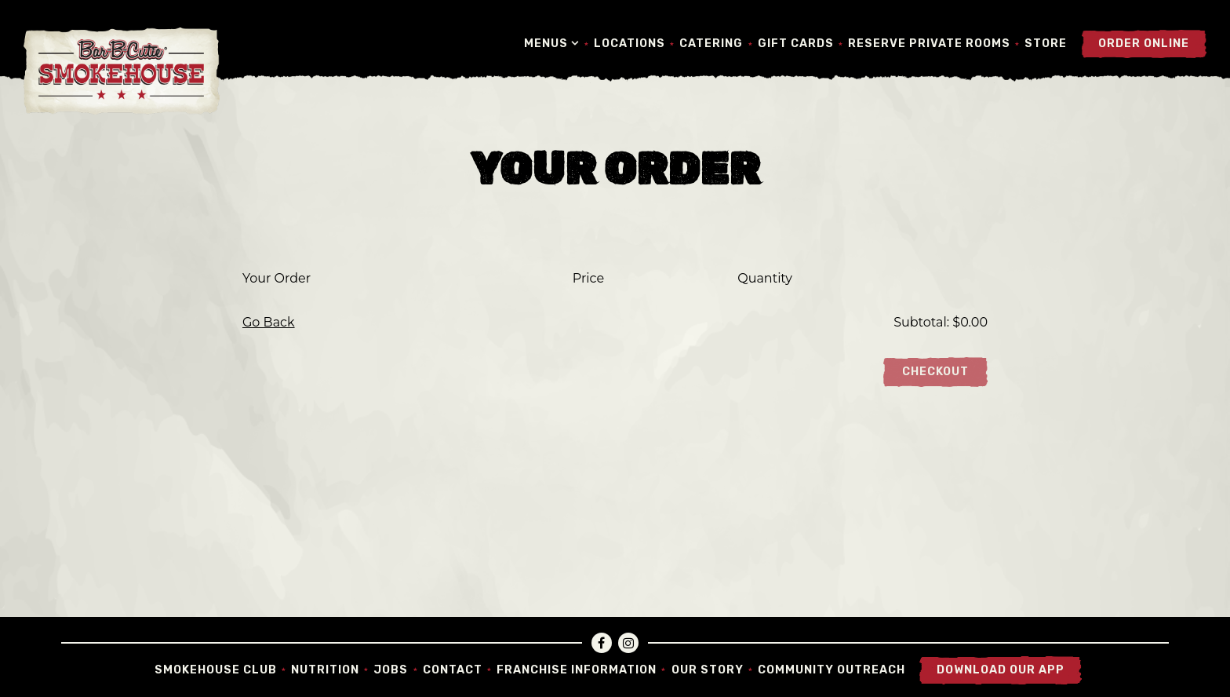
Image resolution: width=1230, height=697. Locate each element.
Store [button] (1045, 43)
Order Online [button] (1143, 43)
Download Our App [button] (1000, 670)
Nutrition (325, 670)
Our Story (707, 670)
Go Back (268, 322)
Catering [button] (711, 43)
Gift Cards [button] (796, 43)
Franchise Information (577, 670)
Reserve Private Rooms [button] (929, 43)
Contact (452, 670)
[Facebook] (601, 643)
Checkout (935, 371)
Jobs (390, 670)
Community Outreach (831, 670)
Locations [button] (629, 43)
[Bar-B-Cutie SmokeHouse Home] (122, 71)
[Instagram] (628, 643)
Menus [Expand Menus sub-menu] (551, 43)
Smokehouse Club (216, 670)
